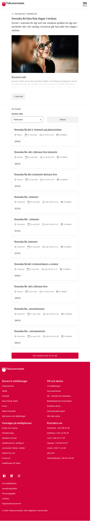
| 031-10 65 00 (62, 433)
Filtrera (63, 120)
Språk (4, 391)
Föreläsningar (8, 433)
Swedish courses (9, 438)
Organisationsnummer (11, 504)
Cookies (5, 499)
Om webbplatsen (9, 483)
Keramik (5, 396)
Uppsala (50, 443)
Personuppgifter (9, 494)
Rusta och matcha (10, 428)
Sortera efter (17, 114)
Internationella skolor (56, 411)
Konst (4, 406)
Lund (49, 438)
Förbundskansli (53, 458)
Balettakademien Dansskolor (59, 401)
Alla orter (51, 453)
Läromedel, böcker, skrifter (13, 448)
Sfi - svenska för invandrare (59, 396)
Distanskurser (8, 386)
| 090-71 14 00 (59, 448)
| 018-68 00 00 (61, 443)
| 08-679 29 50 (67, 458)
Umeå (49, 448)
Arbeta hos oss (8, 453)
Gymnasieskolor (54, 391)
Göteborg (51, 433)
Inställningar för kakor (11, 463)
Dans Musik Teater (10, 401)
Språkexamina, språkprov (13, 443)
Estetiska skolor (54, 406)
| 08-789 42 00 (63, 428)
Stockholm (51, 428)
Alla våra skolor (53, 416)
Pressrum (6, 458)
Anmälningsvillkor (9, 489)
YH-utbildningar (53, 386)
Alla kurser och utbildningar (13, 416)
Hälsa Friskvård (8, 411)
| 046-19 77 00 (58, 438)
